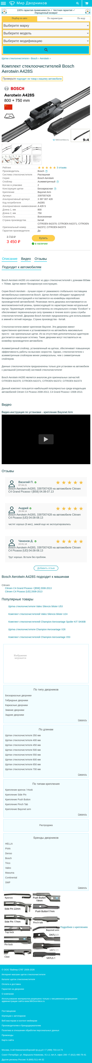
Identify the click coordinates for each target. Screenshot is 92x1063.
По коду (81, 18)
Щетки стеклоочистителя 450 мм (23, 745)
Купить (43, 238)
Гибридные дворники (16, 700)
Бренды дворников (46, 837)
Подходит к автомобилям (21, 267)
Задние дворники (14, 715)
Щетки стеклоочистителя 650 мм (23, 764)
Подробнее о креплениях (45, 925)
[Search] (46, 50)
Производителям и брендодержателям (21, 1025)
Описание (9, 259)
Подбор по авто (19, 18)
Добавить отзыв (46, 568)
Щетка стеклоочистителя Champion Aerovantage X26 (37, 629)
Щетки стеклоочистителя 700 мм (23, 769)
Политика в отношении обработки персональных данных (30, 1030)
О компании (8, 994)
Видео (26, 259)
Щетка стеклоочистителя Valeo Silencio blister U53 (35, 606)
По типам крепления (46, 783)
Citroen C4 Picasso (15, 591)
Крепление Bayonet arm (18, 809)
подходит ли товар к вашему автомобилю (39, 78)
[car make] (46, 25)
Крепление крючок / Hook (19, 789)
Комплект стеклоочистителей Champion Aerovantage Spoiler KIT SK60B (47, 621)
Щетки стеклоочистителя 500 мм (23, 750)
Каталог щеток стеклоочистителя (18, 979)
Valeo (8, 868)
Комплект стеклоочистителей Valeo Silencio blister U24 (38, 614)
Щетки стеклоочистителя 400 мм (23, 740)
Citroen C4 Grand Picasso (18, 588)
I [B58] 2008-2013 (42, 588)
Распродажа (46, 825)
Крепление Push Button (17, 799)
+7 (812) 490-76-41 (77, 1054)
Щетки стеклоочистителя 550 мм (23, 754)
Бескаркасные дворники (18, 695)
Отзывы (41, 259)
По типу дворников (46, 689)
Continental (11, 877)
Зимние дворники (14, 710)
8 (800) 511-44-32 (35, 1059)
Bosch (8, 858)
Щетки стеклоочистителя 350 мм (23, 735)
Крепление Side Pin (15, 794)
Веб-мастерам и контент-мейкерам (19, 1020)
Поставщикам (9, 1011)
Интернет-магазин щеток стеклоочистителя (23, 974)
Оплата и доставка (11, 984)
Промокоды (7, 1035)
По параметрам (55, 18)
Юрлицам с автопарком (14, 1016)
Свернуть (82, 720)
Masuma (9, 872)
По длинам (46, 729)
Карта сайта (8, 1040)
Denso (8, 853)
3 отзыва (61, 167)
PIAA (8, 848)
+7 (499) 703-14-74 (53, 1050)
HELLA (9, 843)
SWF (7, 882)
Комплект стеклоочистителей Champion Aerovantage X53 (39, 637)
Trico (7, 863)
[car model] (46, 33)
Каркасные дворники (16, 705)
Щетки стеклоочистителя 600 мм (23, 759)
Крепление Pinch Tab (16, 804)
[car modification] (46, 41)
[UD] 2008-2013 (34, 591)
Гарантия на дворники (13, 989)
